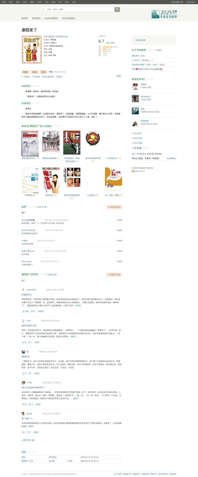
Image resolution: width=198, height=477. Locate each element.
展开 (78, 305)
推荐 (119, 76)
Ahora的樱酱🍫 (28, 220)
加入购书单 (49, 77)
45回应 (41, 311)
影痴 (143, 109)
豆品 (74, 2)
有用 (120, 220)
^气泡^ (29, 383)
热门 (23, 212)
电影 (18, 2)
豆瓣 (3, 2)
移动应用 (172, 474)
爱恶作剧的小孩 (29, 325)
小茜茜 (24, 241)
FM (60, 2)
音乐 (25, 2)
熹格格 (143, 84)
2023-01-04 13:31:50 (53, 251)
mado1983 (31, 290)
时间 (67, 2)
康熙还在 (26, 356)
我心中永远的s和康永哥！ (34, 387)
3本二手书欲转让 (139, 154)
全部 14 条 (41, 207)
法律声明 (145, 474)
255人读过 (137, 138)
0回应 (37, 342)
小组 (46, 2)
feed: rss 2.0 (140, 171)
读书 (11, 2)
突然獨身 (29, 195)
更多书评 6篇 (29, 440)
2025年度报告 (68, 18)
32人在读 (137, 133)
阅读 (53, 2)
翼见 (55, 457)
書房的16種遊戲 (49, 158)
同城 (39, 2)
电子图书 (36, 18)
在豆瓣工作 (127, 474)
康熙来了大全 (27, 461)
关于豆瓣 (117, 474)
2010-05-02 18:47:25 (50, 261)
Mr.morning (26, 261)
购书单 (25, 18)
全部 (159, 50)
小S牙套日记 (112, 158)
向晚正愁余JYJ (28, 251)
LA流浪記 (91, 195)
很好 (23, 457)
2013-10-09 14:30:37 (46, 241)
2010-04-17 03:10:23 (54, 230)
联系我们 (136, 474)
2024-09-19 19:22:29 (54, 220)
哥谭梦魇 (144, 121)
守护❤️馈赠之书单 (140, 69)
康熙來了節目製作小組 (58, 36)
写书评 (37, 77)
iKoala (29, 414)
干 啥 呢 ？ (136, 60)
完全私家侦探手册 (92, 158)
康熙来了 (135, 56)
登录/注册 (190, 2)
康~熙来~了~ (28, 418)
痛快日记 (50, 195)
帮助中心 (153, 474)
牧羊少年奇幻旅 (28, 230)
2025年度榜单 (51, 18)
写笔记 (27, 77)
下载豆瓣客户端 (177, 2)
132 (27, 311)
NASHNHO (145, 96)
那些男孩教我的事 (72, 195)
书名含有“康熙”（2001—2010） (145, 65)
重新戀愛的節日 (29, 158)
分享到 (59, 77)
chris (29, 321)
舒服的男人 (27, 294)
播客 (32, 2)
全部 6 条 (52, 274)
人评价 (110, 43)
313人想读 (137, 143)
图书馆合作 (163, 474)
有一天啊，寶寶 (112, 195)
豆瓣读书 (32, 10)
